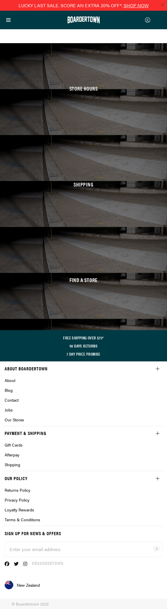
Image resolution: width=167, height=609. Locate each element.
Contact (12, 400)
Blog (9, 390)
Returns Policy (17, 490)
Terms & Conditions (22, 519)
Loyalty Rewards (19, 510)
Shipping (12, 464)
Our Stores (14, 420)
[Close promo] (162, 4)
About (10, 380)
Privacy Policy (17, 500)
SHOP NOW (136, 5)
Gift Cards (14, 445)
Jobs (9, 410)
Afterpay (12, 455)
